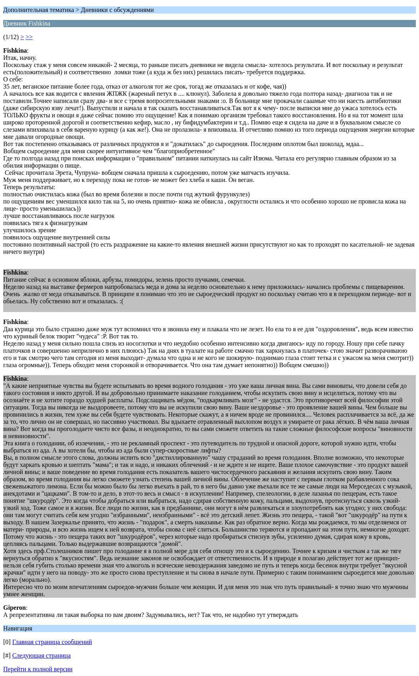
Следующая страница (41, 655)
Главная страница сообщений (52, 641)
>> (29, 37)
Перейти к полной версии (38, 669)
